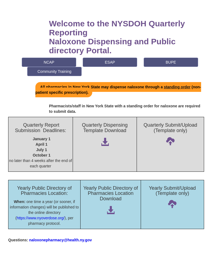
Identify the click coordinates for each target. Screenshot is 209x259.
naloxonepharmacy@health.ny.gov (60, 240)
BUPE (171, 62)
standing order (177, 87)
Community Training (55, 71)
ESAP (110, 62)
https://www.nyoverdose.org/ (40, 218)
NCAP (49, 62)
